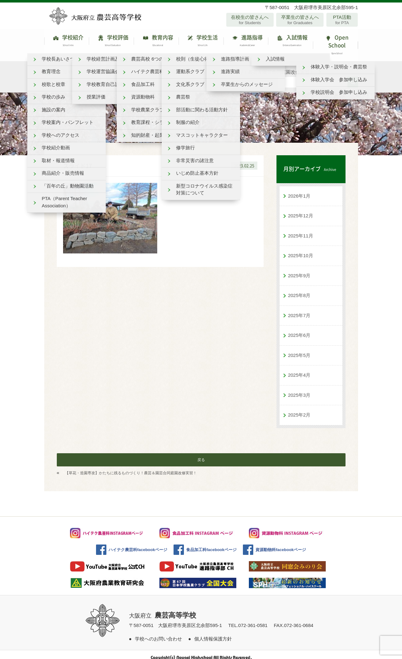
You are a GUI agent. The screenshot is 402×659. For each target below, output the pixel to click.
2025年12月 (300, 209)
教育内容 (156, 42)
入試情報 (290, 42)
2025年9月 (299, 269)
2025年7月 (299, 309)
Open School (335, 42)
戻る (201, 454)
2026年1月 (299, 190)
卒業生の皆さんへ (300, 19)
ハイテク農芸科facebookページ (138, 543)
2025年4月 (299, 369)
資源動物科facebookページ (280, 543)
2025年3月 (299, 389)
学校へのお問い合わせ (158, 632)
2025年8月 (299, 289)
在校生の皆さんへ (250, 19)
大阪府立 (162, 610)
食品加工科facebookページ (211, 543)
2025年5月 (299, 349)
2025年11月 (300, 229)
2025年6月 (299, 329)
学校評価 (111, 42)
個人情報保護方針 (213, 632)
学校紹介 (67, 42)
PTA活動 (342, 19)
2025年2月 (299, 409)
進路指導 (246, 42)
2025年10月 (300, 249)
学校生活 (201, 42)
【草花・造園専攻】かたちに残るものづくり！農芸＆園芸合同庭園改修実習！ (131, 467)
